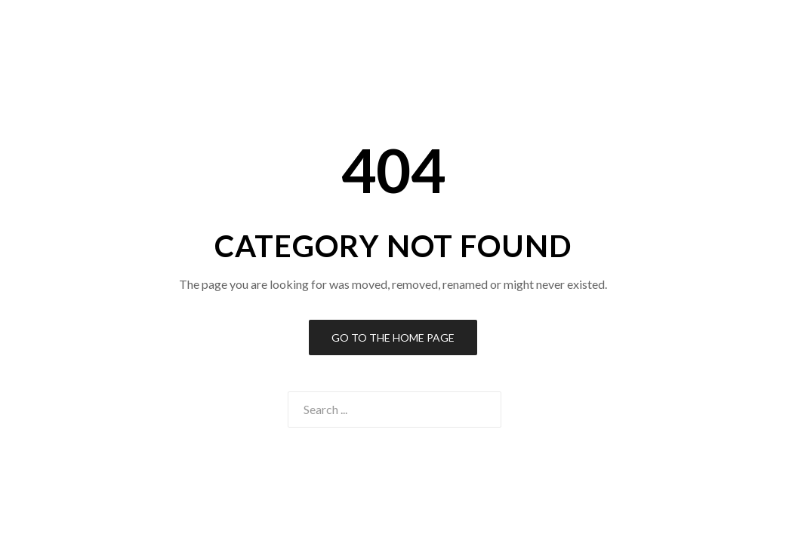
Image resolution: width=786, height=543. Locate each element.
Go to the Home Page (393, 337)
